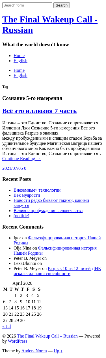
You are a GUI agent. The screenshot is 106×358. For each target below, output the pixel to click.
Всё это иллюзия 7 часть (39, 110)
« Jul (6, 326)
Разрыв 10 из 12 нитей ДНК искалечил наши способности (57, 271)
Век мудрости (27, 195)
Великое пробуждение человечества (48, 210)
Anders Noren (34, 350)
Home (19, 55)
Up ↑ (58, 350)
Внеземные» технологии (37, 190)
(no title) (21, 215)
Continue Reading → (21, 158)
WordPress (17, 341)
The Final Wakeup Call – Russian (47, 336)
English (20, 60)
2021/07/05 (12, 168)
